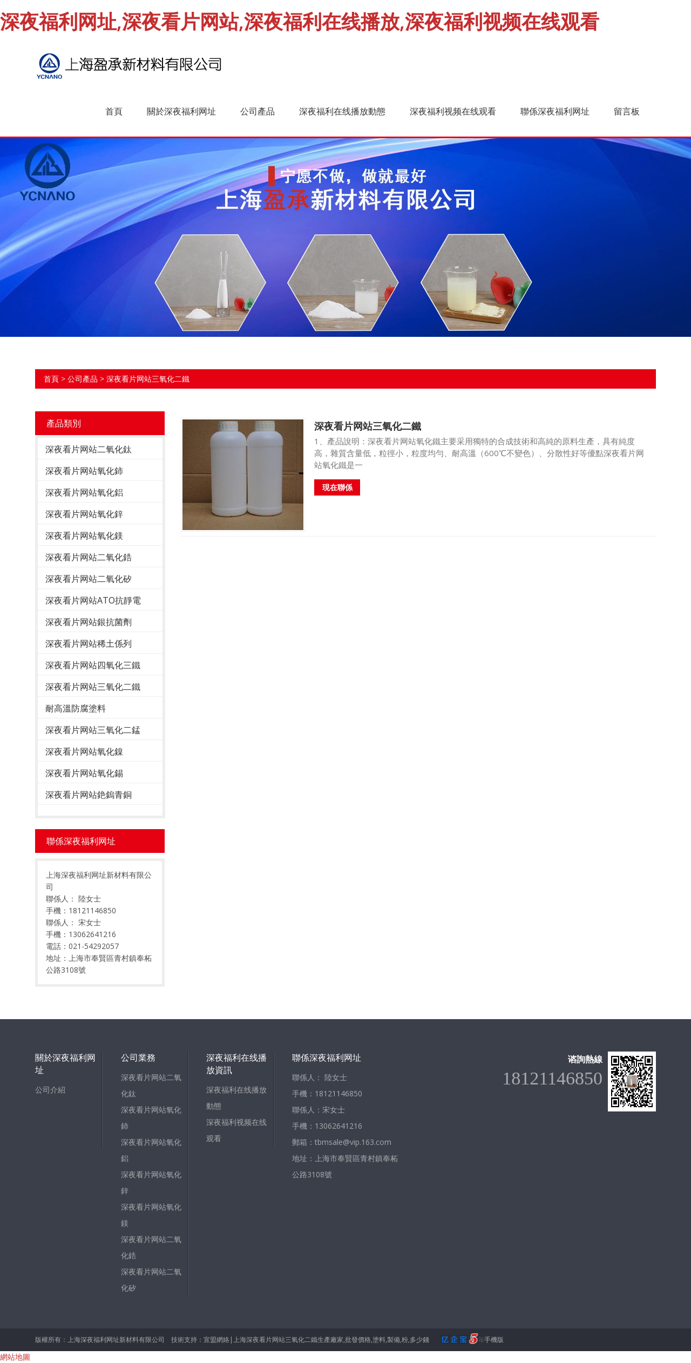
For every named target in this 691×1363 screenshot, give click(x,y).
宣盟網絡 (216, 1339)
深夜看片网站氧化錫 (84, 773)
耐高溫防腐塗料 (75, 708)
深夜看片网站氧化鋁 (84, 492)
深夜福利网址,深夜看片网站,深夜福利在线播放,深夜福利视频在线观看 (299, 21)
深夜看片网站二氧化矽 (88, 579)
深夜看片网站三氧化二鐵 (147, 379)
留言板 (627, 111)
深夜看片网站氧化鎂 (84, 535)
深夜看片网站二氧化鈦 (88, 449)
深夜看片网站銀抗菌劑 (88, 622)
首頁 (114, 111)
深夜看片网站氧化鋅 (84, 514)
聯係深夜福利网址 (555, 111)
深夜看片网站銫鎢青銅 (88, 795)
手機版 (494, 1339)
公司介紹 (50, 1089)
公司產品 (257, 111)
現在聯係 (337, 487)
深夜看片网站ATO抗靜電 (93, 600)
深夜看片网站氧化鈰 (84, 471)
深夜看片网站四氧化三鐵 (92, 665)
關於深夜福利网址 (181, 111)
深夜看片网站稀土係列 (88, 643)
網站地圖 (15, 1357)
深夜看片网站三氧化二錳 (92, 730)
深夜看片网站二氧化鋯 (88, 557)
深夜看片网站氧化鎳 (84, 751)
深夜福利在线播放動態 (342, 111)
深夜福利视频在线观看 (453, 111)
